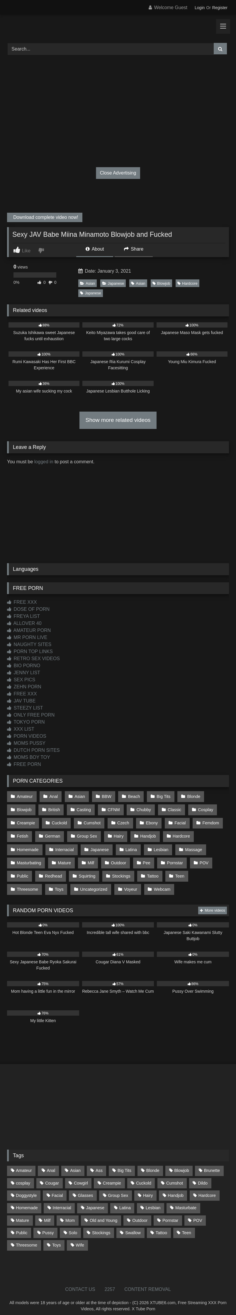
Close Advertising (118, 172)
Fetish (22, 833)
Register (219, 7)
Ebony (150, 821)
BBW (105, 796)
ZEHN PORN (24, 686)
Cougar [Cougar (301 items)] (52, 1176)
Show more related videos (118, 420)
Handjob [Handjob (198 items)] (176, 1188)
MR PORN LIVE (27, 637)
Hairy (117, 833)
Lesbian (159, 845)
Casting (83, 808)
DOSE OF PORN (28, 609)
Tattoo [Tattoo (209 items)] (161, 1226)
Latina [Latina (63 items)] (125, 1201)
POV (200, 858)
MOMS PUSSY (26, 743)
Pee (144, 858)
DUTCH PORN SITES (33, 750)
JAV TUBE (21, 700)
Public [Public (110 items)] (21, 1226)
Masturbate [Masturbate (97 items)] (185, 1201)
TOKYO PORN (26, 721)
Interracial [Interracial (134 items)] (61, 1201)
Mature (63, 858)
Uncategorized (55, 883)
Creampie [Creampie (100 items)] (112, 1176)
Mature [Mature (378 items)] (22, 1213)
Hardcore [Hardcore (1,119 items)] (207, 1188)
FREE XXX (22, 602)
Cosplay (202, 808)
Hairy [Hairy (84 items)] (148, 1188)
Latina (129, 845)
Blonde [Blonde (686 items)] (152, 1163)
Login (200, 7)
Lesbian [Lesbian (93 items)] (153, 1201)
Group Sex (86, 833)
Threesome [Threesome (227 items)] (26, 1238)
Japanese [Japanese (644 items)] (95, 1201)
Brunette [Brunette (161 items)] (212, 1163)
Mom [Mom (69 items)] (70, 1213)
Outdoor (117, 858)
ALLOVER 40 (24, 623)
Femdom (207, 821)
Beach (132, 796)
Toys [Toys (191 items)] (56, 1238)
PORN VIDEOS (26, 736)
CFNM (112, 808)
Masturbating (29, 858)
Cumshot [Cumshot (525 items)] (174, 1176)
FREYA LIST (23, 616)
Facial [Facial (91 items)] (57, 1188)
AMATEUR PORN (29, 630)
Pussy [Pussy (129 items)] (48, 1226)
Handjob (146, 833)
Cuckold (58, 821)
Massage (190, 845)
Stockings (120, 870)
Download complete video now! (45, 217)
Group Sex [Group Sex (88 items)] (118, 1188)
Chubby (141, 808)
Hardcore (187, 283)
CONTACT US (80, 1282)
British (53, 808)
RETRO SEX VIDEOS (33, 658)
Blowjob (161, 283)
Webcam (122, 883)
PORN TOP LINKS (30, 651)
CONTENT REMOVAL (147, 1282)
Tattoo (150, 870)
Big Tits (161, 796)
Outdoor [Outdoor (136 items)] (139, 1213)
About (95, 248)
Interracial (64, 845)
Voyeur (91, 883)
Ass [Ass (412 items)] (99, 1163)
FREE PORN (24, 764)
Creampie (26, 821)
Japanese (113, 283)
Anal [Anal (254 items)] (51, 1163)
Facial (177, 821)
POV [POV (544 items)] (197, 1213)
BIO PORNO (23, 665)
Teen (177, 870)
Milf (89, 858)
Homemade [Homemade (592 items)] (27, 1201)
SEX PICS (21, 679)
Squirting (86, 870)
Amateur (25, 796)
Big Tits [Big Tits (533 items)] (124, 1163)
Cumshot (91, 821)
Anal (53, 796)
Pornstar (172, 858)
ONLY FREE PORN (31, 714)
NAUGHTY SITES (29, 644)
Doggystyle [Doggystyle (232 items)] (26, 1188)
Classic (172, 808)
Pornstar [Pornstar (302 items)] (170, 1213)
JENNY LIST (23, 672)
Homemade (27, 845)
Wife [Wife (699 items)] (80, 1238)
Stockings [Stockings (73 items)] (101, 1226)
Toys (21, 883)
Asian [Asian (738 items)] (75, 1163)
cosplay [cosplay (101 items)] (23, 1176)
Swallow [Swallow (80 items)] (133, 1226)
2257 (110, 1282)
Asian (87, 283)
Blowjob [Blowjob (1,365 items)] (181, 1163)
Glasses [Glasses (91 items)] (85, 1188)
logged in (43, 461)
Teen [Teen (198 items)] (186, 1226)
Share (133, 248)
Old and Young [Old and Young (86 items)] (103, 1213)
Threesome (208, 870)
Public (22, 870)
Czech (122, 821)
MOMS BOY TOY (28, 757)
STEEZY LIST (25, 707)
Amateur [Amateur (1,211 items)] (24, 1163)
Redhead (52, 870)
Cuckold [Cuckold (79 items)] (143, 1176)
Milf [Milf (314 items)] (47, 1213)
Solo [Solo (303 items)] (73, 1226)
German (52, 833)
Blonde (190, 796)
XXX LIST (20, 729)
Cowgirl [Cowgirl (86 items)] (81, 1176)
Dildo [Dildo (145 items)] (203, 1176)
